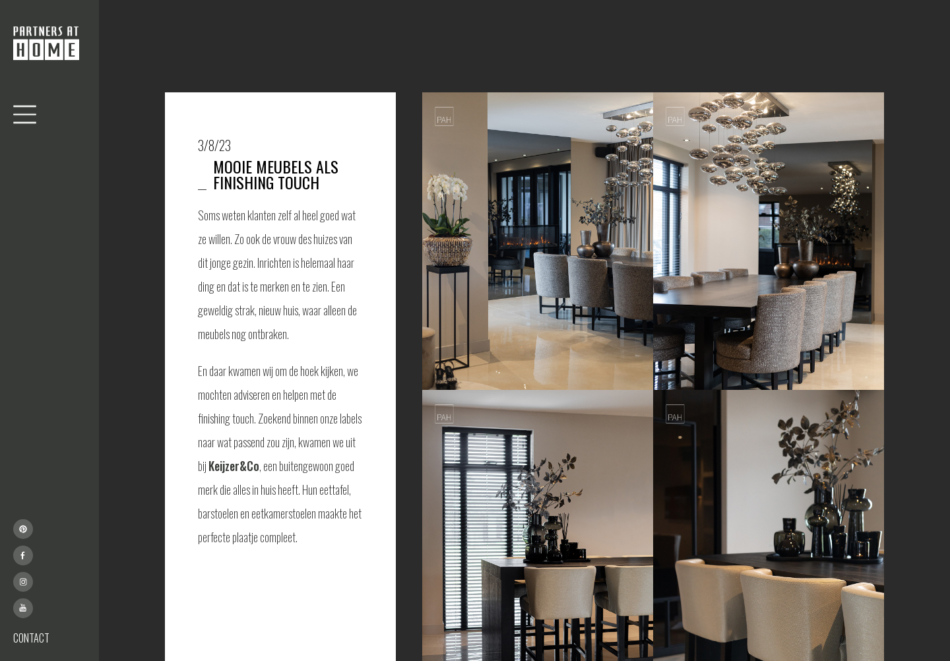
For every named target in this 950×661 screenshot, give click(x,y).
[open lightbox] (537, 241)
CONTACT (31, 638)
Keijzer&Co (233, 465)
